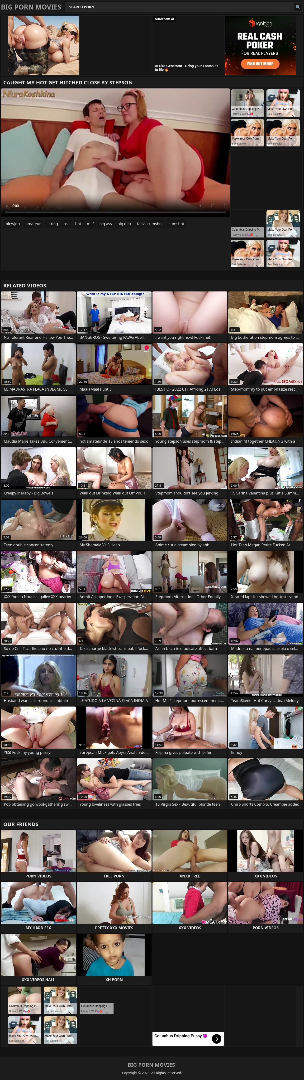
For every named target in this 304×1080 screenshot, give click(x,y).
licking (52, 223)
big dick (124, 223)
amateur (33, 223)
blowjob (13, 223)
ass (66, 223)
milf (90, 223)
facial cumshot (150, 223)
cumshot (176, 223)
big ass (106, 223)
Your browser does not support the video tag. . (115, 152)
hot (78, 223)
